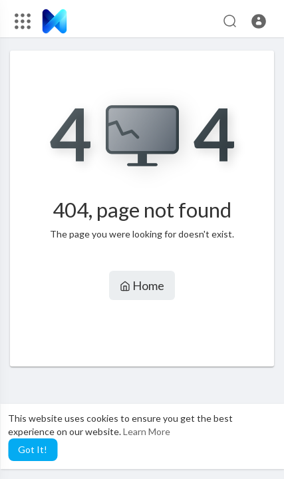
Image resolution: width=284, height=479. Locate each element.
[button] (258, 21)
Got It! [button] (32, 449)
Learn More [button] (146, 431)
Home (142, 285)
